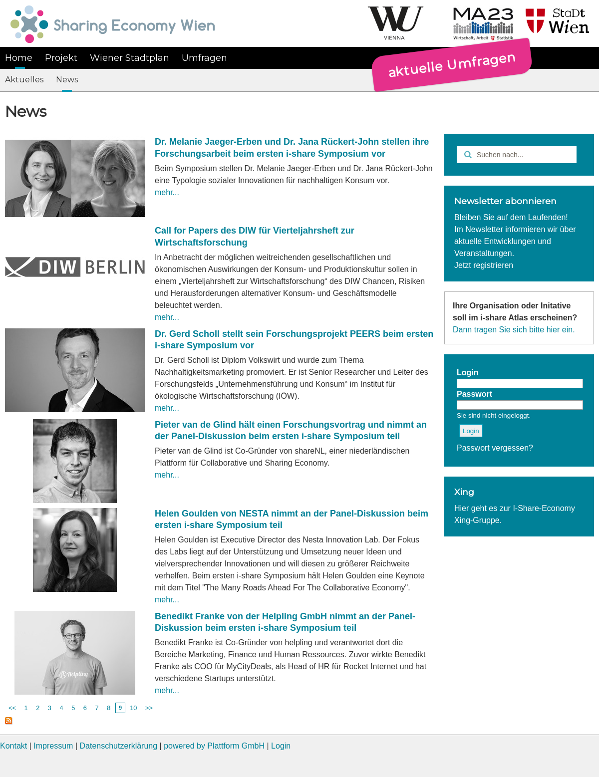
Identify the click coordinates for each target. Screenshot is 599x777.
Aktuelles (24, 79)
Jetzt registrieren (483, 265)
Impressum (53, 746)
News (67, 79)
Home (18, 57)
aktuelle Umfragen (452, 64)
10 (133, 708)
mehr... (167, 192)
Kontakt (13, 746)
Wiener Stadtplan (129, 57)
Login (281, 746)
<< (12, 708)
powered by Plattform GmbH (214, 746)
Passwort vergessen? (495, 448)
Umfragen (204, 57)
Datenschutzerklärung (118, 746)
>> (149, 708)
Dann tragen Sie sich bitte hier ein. (514, 329)
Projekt (61, 57)
